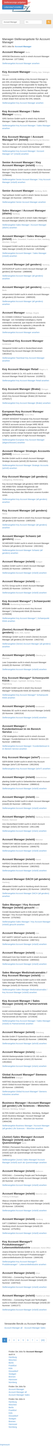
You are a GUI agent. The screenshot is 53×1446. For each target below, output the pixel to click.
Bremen (12, 1377)
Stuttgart (12, 1374)
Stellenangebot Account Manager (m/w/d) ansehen (24, 573)
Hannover (13, 1379)
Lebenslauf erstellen (13, 7)
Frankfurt (13, 1365)
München (13, 1360)
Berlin (11, 1363)
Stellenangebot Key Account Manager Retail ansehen (25, 380)
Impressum (5, 1444)
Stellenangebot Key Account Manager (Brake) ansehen (26, 403)
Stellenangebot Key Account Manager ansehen (23, 103)
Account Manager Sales (35, 1328)
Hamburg (13, 1357)
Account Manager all (13, 1328)
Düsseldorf (13, 1371)
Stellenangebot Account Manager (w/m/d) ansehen (24, 1043)
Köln (11, 1368)
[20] (42, 1340)
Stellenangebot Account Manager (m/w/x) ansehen (24, 831)
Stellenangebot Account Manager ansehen (21, 63)
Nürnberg (13, 1382)
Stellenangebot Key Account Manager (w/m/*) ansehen (26, 769)
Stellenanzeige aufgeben (15, 2)
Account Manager (16, 1389)
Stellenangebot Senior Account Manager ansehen (24, 202)
